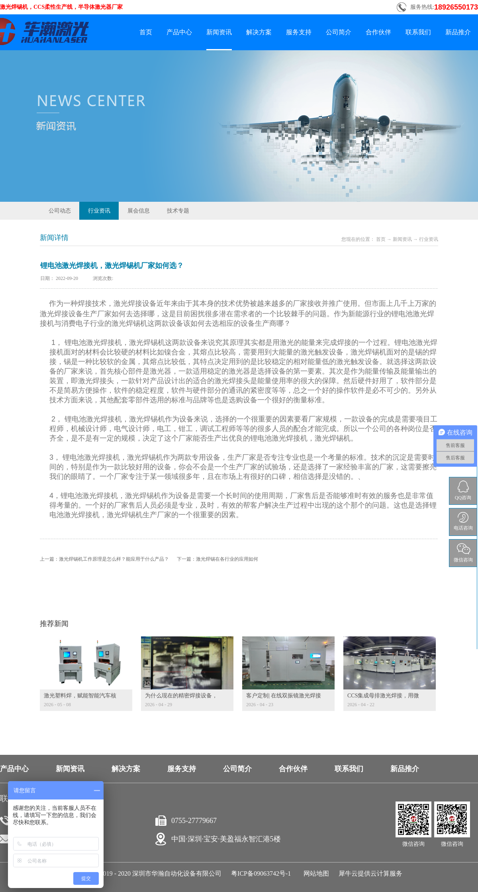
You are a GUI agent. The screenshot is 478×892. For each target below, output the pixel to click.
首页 (145, 32)
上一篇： (104, 559)
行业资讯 (428, 239)
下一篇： (217, 559)
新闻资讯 (402, 239)
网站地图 (314, 873)
